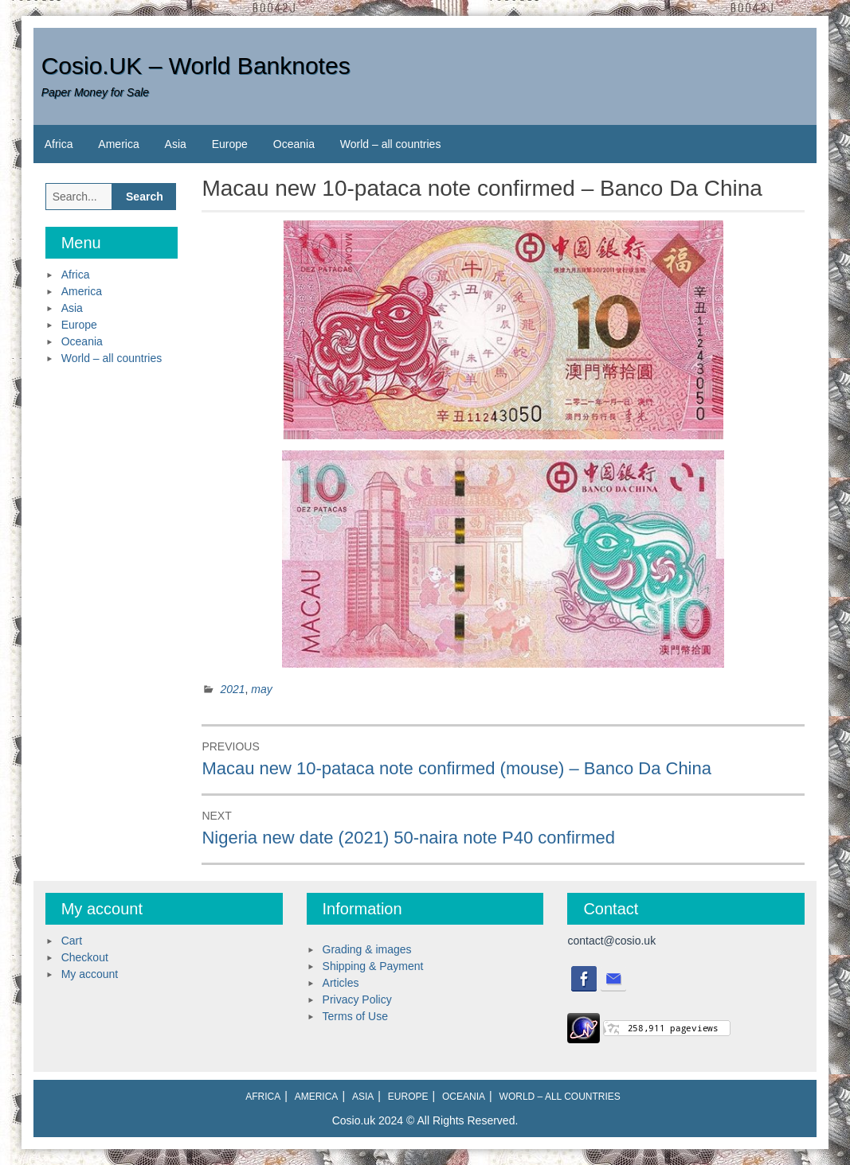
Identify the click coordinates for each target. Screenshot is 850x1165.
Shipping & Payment (373, 966)
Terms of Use (355, 1016)
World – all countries (390, 144)
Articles (341, 982)
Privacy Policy (357, 999)
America (118, 144)
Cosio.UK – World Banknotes (196, 66)
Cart (71, 940)
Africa (59, 144)
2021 (232, 689)
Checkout (84, 957)
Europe (230, 144)
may (261, 689)
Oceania (294, 144)
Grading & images (367, 949)
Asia (175, 144)
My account (90, 974)
